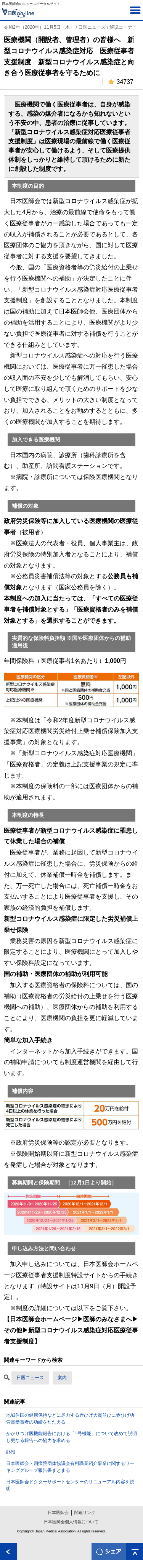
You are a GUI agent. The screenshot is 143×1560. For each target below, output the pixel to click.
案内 (62, 1377)
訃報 (10, 1452)
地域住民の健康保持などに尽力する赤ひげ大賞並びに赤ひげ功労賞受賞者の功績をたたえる (70, 1418)
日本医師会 (58, 1512)
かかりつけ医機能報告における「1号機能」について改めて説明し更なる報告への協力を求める (71, 1437)
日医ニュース (30, 1377)
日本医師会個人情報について (71, 1521)
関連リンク (84, 1512)
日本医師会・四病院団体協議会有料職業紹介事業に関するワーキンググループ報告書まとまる (70, 1467)
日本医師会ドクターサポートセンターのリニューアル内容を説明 (70, 1485)
